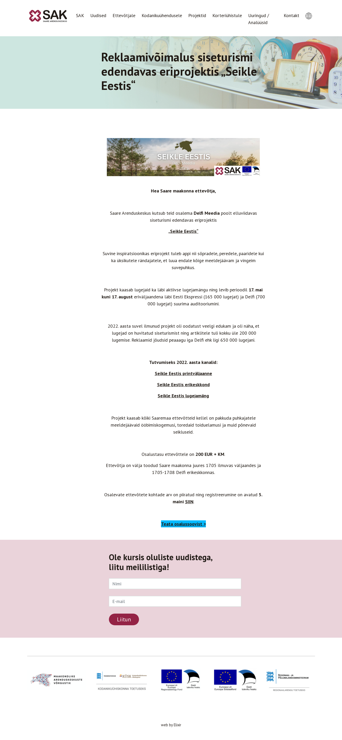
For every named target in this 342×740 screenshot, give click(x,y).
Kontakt (291, 15)
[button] (309, 11)
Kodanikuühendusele (162, 15)
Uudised (98, 15)
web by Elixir (171, 724)
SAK (80, 15)
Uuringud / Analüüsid (258, 18)
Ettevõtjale (124, 15)
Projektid (197, 15)
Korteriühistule (227, 15)
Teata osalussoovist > (183, 524)
